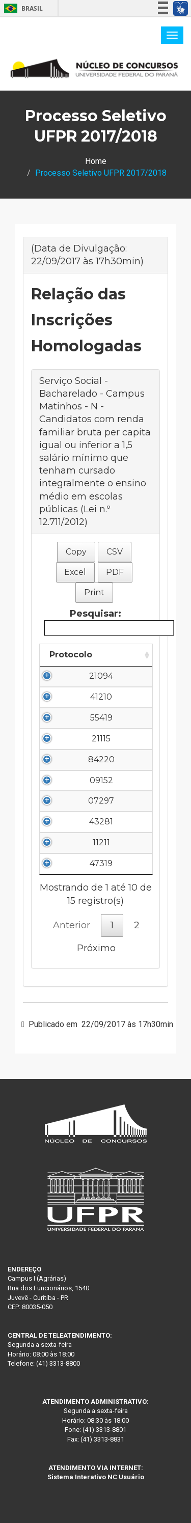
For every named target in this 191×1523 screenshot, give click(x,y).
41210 (101, 697)
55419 (101, 718)
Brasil (21, 8)
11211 (101, 842)
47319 (101, 863)
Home (95, 161)
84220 (101, 759)
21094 (101, 676)
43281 (101, 821)
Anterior (71, 925)
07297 (101, 801)
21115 (101, 738)
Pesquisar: (98, 622)
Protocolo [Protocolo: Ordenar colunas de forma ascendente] (70, 654)
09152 (101, 780)
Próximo (96, 948)
